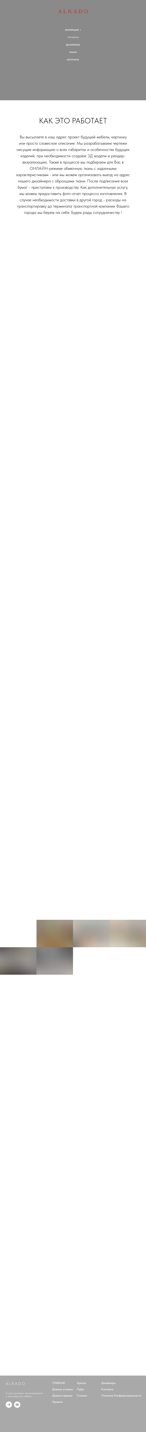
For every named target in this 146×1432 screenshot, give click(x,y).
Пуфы (80, 1389)
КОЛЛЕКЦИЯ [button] (72, 30)
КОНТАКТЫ (73, 59)
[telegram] (9, 1406)
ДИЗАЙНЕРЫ (73, 44)
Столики (82, 1395)
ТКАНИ (73, 52)
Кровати (57, 1402)
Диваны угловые (62, 1389)
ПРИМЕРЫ (73, 37)
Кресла (81, 1383)
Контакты (107, 1389)
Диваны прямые (62, 1395)
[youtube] (17, 1406)
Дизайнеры (108, 1383)
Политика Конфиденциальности (121, 1395)
